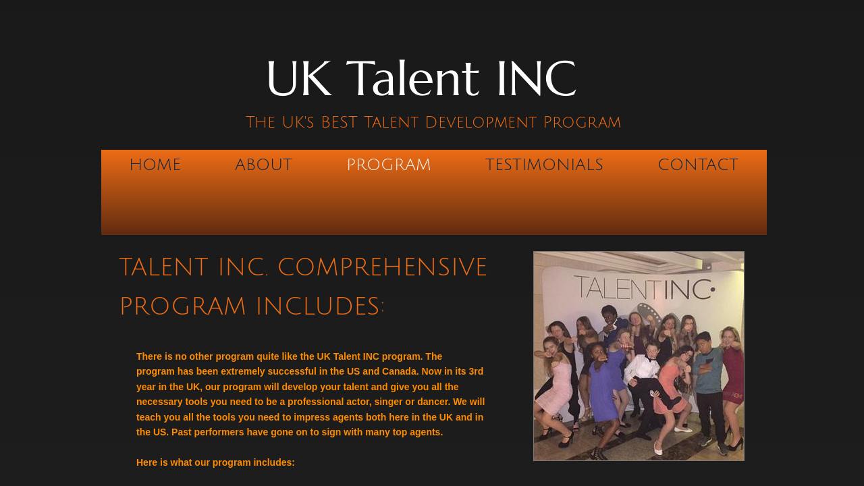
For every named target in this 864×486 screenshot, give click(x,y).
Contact (697, 164)
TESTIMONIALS (544, 164)
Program (388, 164)
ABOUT (263, 164)
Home (155, 164)
